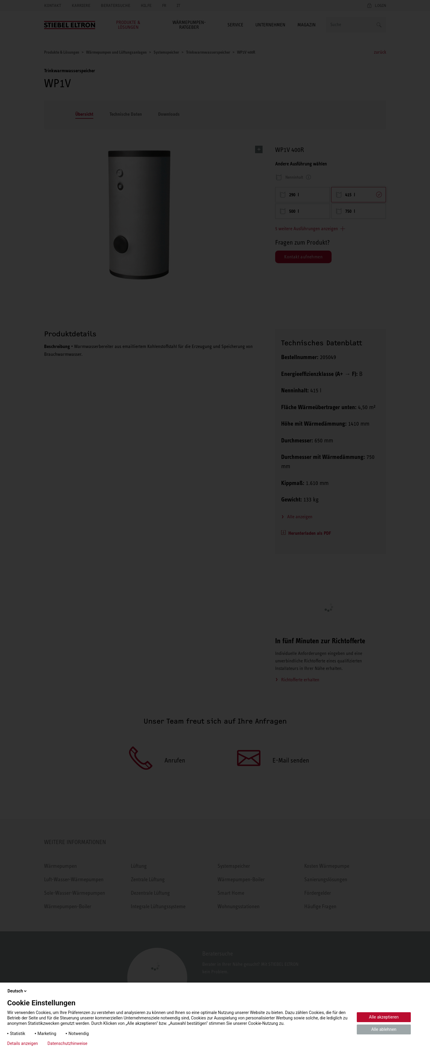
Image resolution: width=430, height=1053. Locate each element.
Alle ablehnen (383, 1029)
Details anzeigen (22, 1043)
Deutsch (18, 991)
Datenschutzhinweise (67, 1043)
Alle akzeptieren (384, 1017)
